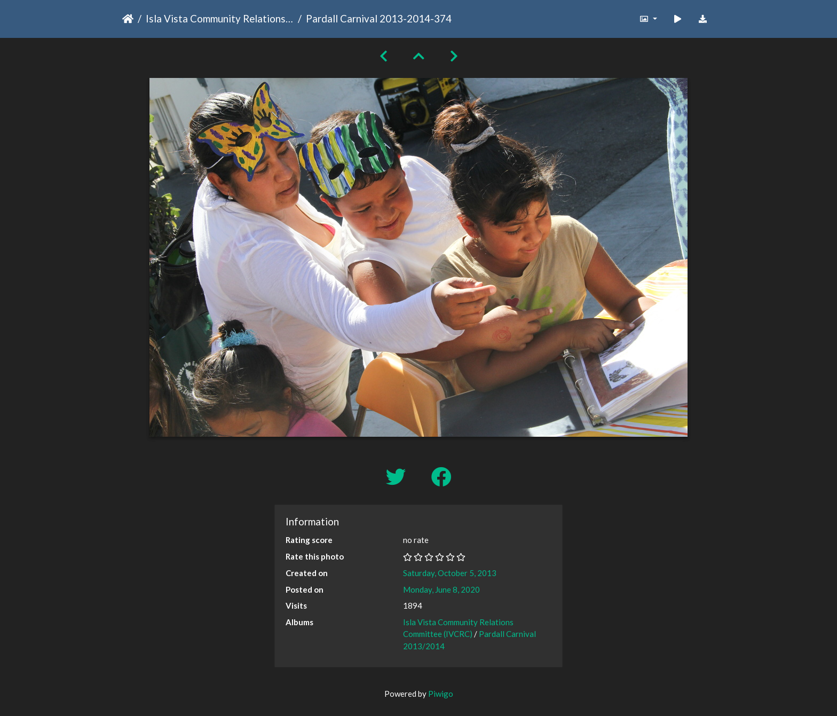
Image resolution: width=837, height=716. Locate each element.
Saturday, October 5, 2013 (449, 573)
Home (127, 18)
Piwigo (440, 693)
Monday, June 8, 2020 (441, 589)
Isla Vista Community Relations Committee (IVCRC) (220, 18)
